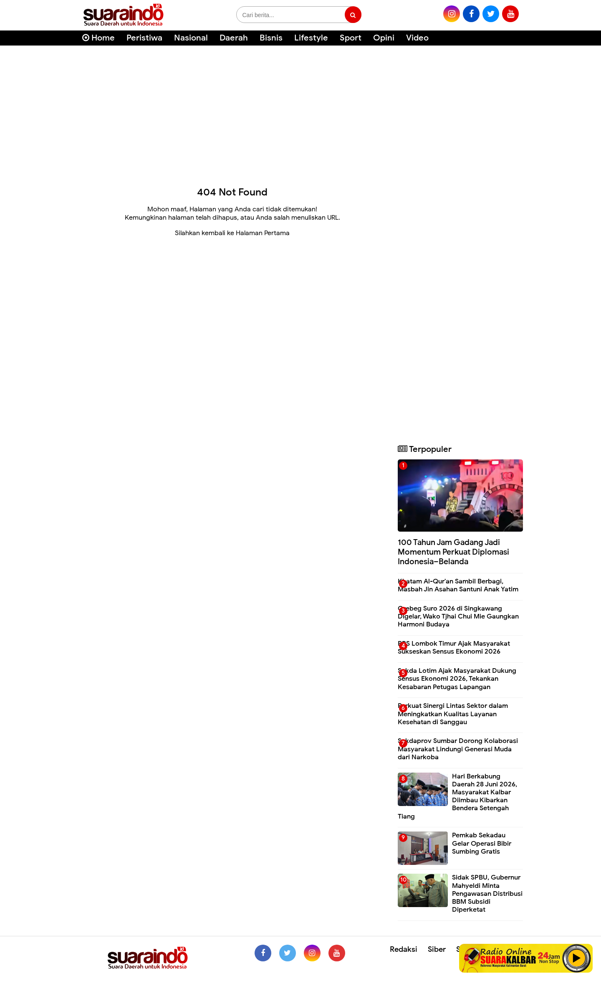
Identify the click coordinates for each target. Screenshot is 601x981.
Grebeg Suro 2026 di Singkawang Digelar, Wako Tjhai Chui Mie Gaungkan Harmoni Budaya (458, 616)
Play (576, 958)
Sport (350, 38)
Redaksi (403, 949)
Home (98, 38)
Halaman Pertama (263, 233)
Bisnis (271, 38)
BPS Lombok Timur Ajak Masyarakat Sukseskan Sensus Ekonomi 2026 (454, 647)
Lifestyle (311, 38)
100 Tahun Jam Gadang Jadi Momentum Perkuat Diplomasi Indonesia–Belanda (453, 551)
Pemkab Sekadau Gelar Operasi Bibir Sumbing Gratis (481, 843)
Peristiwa (144, 38)
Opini (383, 38)
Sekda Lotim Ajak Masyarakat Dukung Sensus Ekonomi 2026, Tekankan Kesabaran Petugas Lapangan (457, 679)
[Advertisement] (300, 112)
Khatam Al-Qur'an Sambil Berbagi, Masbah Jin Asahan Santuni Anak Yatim (458, 585)
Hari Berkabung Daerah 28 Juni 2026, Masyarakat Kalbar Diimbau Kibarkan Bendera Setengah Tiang (457, 796)
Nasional (191, 38)
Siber (437, 949)
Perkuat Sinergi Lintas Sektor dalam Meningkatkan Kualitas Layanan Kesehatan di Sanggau (453, 714)
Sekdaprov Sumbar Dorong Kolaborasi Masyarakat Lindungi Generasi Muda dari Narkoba (458, 749)
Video (417, 38)
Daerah (234, 38)
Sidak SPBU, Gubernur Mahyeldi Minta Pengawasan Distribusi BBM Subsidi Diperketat (487, 893)
